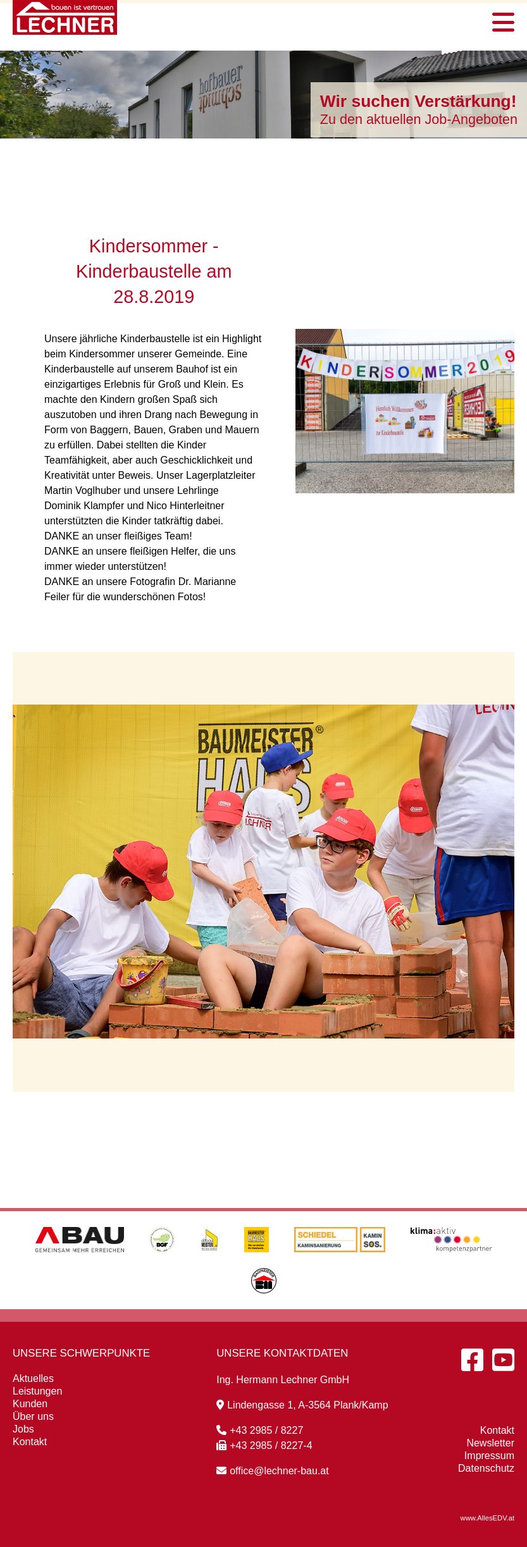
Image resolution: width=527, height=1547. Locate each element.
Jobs (23, 1429)
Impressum (489, 1455)
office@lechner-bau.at (272, 1470)
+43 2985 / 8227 (259, 1430)
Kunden (30, 1403)
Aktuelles (33, 1378)
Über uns (33, 1416)
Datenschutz (486, 1468)
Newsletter (490, 1443)
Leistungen (37, 1391)
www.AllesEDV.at (487, 1518)
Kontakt (30, 1441)
